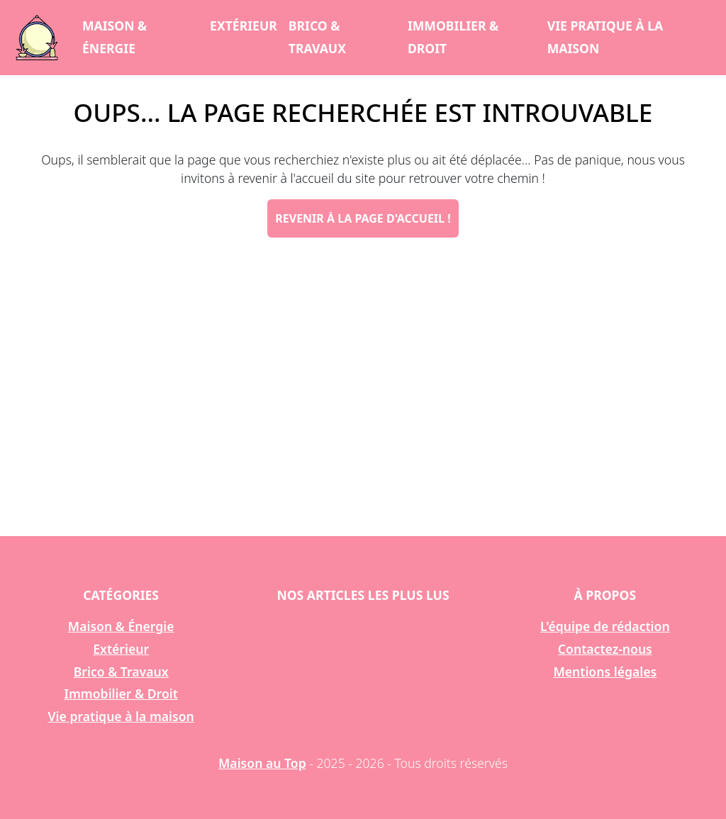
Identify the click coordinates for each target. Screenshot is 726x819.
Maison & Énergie (114, 37)
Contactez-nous (605, 648)
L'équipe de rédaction (605, 626)
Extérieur (243, 25)
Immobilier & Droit (453, 37)
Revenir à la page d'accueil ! (362, 218)
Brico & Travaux (317, 37)
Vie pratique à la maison (605, 37)
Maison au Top (262, 762)
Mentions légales (605, 671)
